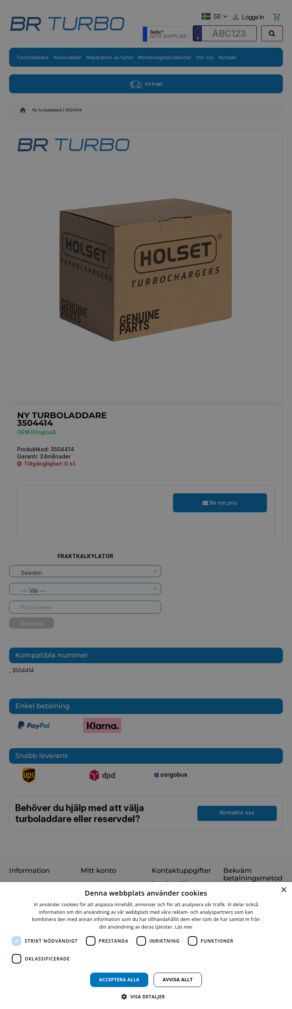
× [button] (283, 890)
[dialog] (146, 945)
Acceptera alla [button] (119, 979)
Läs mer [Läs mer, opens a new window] (184, 927)
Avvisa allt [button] (178, 979)
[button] (146, 996)
